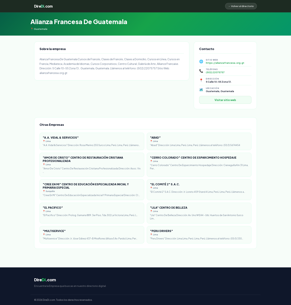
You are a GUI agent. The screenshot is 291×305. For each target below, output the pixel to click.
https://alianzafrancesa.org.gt (225, 62)
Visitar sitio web (225, 100)
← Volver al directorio (241, 6)
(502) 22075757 (215, 72)
